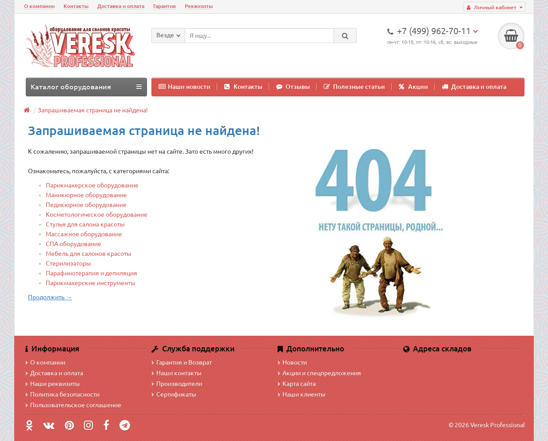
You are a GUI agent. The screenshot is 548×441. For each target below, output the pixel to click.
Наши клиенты (302, 394)
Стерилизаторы (68, 263)
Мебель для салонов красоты (88, 253)
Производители (176, 383)
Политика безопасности (62, 394)
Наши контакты (176, 373)
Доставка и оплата (120, 6)
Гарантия (164, 6)
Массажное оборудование (84, 234)
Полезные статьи (354, 86)
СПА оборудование (73, 243)
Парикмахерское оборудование (92, 185)
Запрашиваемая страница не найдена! (93, 110)
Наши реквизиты (52, 383)
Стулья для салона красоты (85, 224)
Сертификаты (173, 394)
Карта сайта (297, 383)
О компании (39, 6)
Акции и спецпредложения (319, 373)
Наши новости (184, 86)
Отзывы (293, 86)
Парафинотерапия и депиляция (91, 273)
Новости (292, 362)
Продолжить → (50, 297)
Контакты (76, 6)
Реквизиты (199, 6)
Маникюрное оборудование (86, 195)
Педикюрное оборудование (86, 204)
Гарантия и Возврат (181, 362)
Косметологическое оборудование (96, 214)
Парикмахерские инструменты (90, 282)
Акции (413, 86)
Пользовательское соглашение (73, 405)
